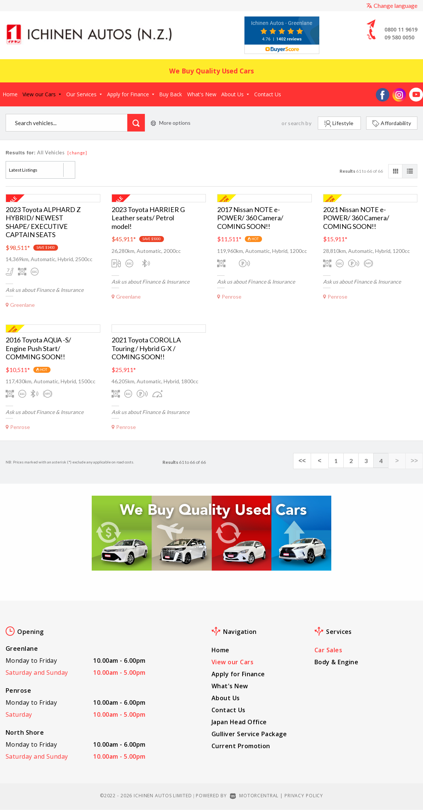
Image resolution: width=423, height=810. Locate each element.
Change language (391, 5)
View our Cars (41, 94)
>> (415, 461)
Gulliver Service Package (249, 734)
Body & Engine (336, 662)
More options (171, 123)
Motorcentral (254, 795)
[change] (77, 152)
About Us (235, 94)
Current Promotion (241, 746)
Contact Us (267, 94)
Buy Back (170, 94)
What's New (201, 94)
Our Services (84, 94)
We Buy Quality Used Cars (211, 71)
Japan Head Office (239, 722)
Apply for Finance (130, 94)
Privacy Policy (303, 795)
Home (10, 94)
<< (310, 461)
